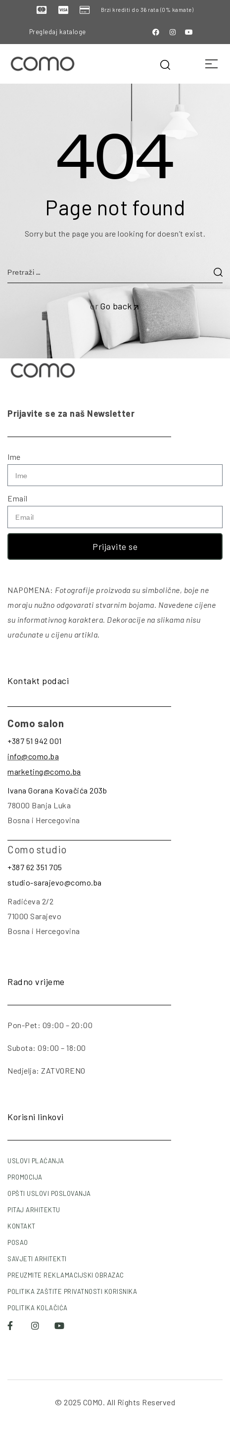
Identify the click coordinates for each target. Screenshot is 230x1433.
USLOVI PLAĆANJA (35, 1161)
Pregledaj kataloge (57, 32)
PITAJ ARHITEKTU (33, 1210)
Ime (14, 456)
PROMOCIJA (25, 1177)
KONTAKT (21, 1226)
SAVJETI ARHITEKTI (37, 1259)
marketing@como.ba (44, 771)
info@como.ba (33, 756)
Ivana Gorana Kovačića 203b (57, 790)
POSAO (17, 1242)
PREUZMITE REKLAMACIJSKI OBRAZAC (65, 1275)
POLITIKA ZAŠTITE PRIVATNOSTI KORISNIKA (72, 1291)
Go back (120, 305)
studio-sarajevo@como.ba (54, 882)
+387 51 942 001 (34, 740)
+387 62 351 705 (34, 867)
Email (17, 498)
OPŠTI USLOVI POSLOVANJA (49, 1193)
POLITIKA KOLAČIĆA (37, 1308)
